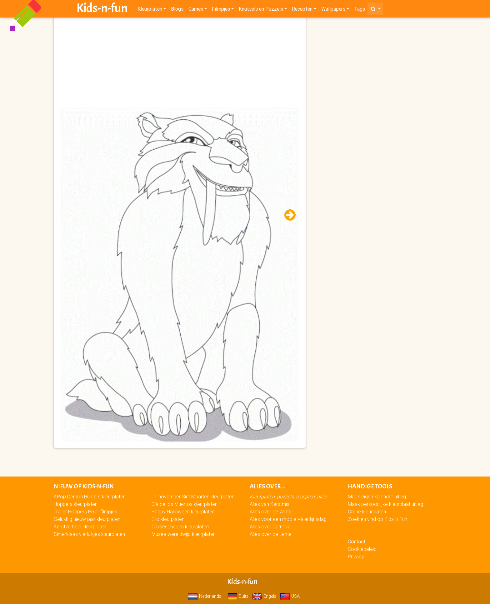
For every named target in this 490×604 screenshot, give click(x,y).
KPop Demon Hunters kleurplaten (90, 496)
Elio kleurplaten (168, 519)
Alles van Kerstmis (269, 504)
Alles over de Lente (271, 534)
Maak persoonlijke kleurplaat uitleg (385, 504)
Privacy (356, 556)
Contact (356, 541)
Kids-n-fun (102, 9)
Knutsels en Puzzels (261, 10)
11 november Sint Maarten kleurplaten (193, 496)
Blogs (177, 10)
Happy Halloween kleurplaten (183, 511)
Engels (264, 596)
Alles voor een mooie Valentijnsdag (288, 519)
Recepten (302, 10)
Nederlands (204, 596)
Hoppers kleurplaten (76, 504)
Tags (359, 10)
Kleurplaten (150, 10)
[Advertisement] (179, 63)
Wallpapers (333, 10)
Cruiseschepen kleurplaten (180, 526)
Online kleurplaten (367, 511)
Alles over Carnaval (271, 526)
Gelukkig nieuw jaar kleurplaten (87, 519)
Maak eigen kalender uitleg (377, 496)
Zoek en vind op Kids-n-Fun (377, 519)
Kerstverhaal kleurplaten (80, 526)
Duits (238, 596)
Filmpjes (221, 10)
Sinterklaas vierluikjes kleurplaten (89, 534)
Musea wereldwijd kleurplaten (184, 534)
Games (195, 10)
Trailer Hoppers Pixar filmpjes (85, 511)
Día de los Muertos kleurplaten (185, 504)
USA (290, 596)
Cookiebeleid (362, 549)
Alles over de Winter (271, 511)
